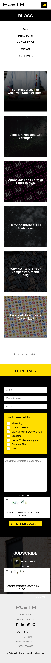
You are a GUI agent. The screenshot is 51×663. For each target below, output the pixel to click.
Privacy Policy (26, 619)
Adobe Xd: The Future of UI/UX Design (25, 181)
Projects (25, 35)
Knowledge (25, 42)
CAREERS (25, 614)
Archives (25, 56)
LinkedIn (22, 624)
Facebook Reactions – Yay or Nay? (25, 317)
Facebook (17, 624)
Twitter (28, 624)
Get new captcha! (7, 500)
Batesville (25, 632)
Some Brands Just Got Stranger (25, 136)
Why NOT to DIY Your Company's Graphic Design (25, 272)
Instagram (33, 624)
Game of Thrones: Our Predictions (25, 227)
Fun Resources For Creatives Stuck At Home (25, 91)
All (25, 28)
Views (25, 49)
